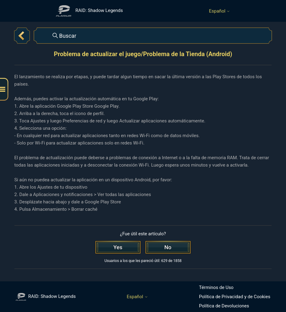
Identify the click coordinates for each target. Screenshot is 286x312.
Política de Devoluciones (224, 306)
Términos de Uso (216, 287)
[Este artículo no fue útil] (168, 247)
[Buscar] (153, 35)
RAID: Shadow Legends (46, 296)
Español (219, 11)
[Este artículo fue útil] (118, 247)
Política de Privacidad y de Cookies (234, 296)
